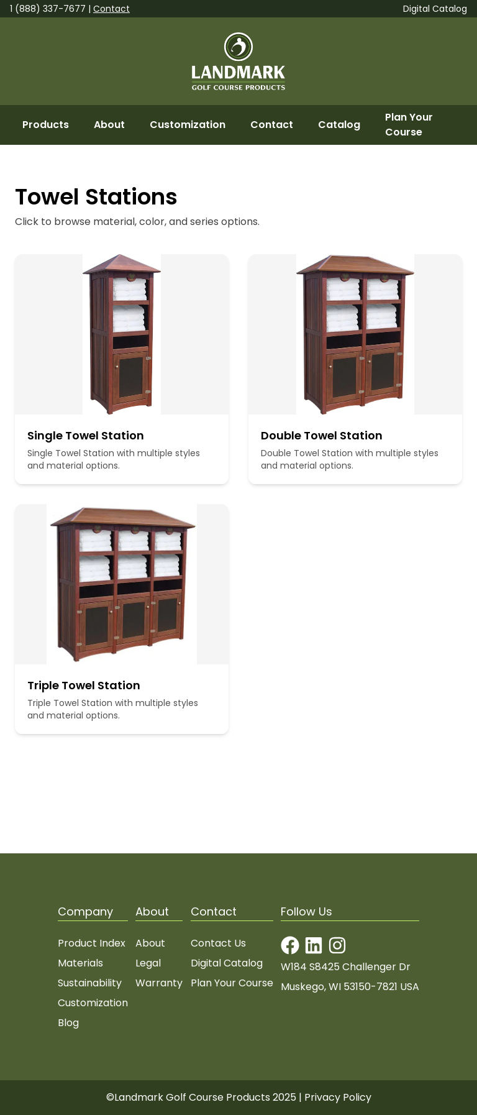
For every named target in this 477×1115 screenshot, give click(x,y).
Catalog (339, 124)
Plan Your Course (409, 124)
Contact (111, 8)
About (109, 124)
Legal (148, 963)
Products (45, 124)
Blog (68, 1023)
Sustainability (90, 983)
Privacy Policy (337, 1097)
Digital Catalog (435, 8)
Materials (80, 963)
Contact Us (218, 943)
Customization (187, 124)
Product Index (91, 943)
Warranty (159, 983)
